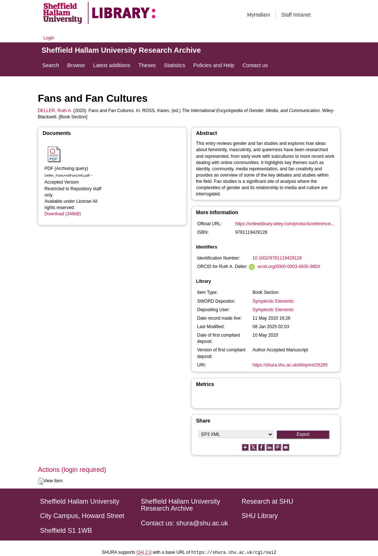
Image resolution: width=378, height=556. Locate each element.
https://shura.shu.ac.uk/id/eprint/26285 (289, 365)
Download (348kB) (62, 213)
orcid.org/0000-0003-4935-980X (288, 266)
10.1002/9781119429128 (277, 258)
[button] (40, 481)
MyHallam (258, 15)
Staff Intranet (296, 15)
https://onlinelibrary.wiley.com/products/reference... (284, 223)
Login (48, 38)
